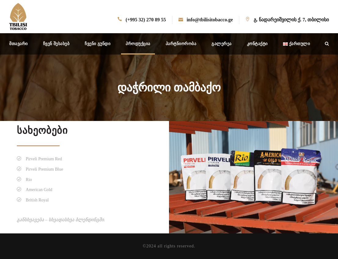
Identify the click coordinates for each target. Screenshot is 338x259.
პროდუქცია (138, 43)
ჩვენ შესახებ (56, 43)
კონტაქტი (257, 43)
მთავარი (18, 43)
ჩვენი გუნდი (97, 43)
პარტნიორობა (181, 43)
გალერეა (221, 43)
